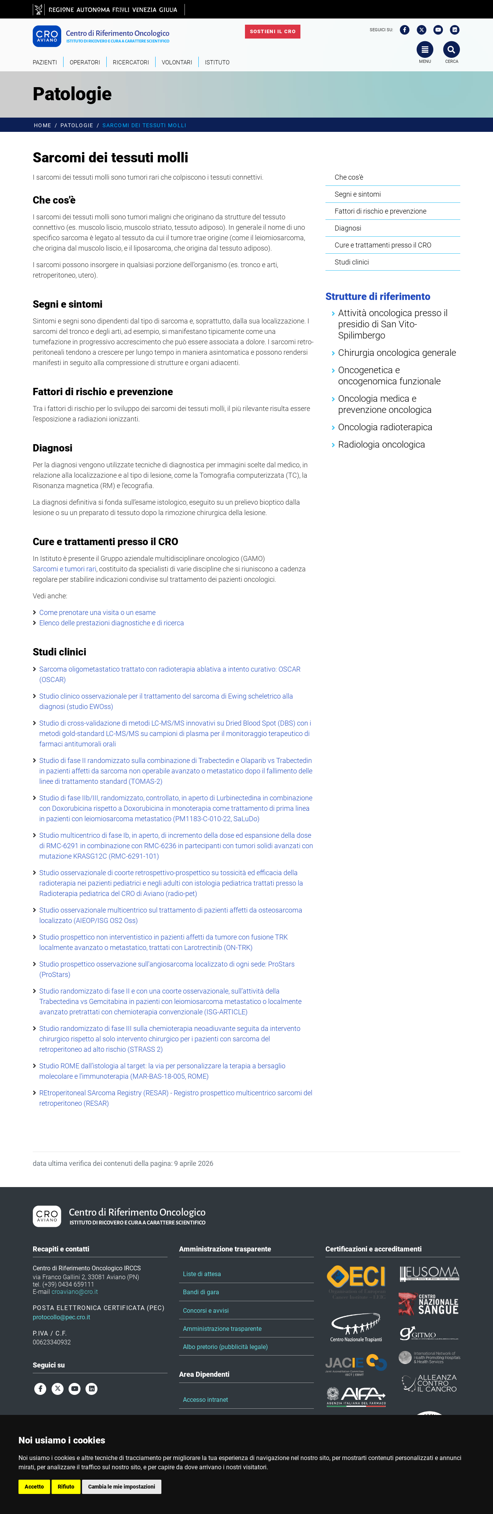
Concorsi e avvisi (206, 1310)
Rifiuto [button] (66, 1487)
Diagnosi (348, 228)
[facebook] (402, 30)
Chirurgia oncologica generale (397, 352)
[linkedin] (452, 30)
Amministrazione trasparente (222, 1328)
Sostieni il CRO (273, 31)
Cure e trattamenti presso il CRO (383, 245)
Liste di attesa (202, 1274)
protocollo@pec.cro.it (61, 1317)
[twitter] (419, 30)
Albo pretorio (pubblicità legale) (225, 1347)
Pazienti (45, 62)
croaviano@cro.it (75, 1291)
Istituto (217, 62)
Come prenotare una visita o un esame (97, 612)
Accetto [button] (34, 1487)
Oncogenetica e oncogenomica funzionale (389, 376)
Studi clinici (352, 262)
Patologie (77, 125)
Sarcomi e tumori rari (64, 569)
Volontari (177, 62)
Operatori (85, 62)
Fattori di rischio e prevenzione (380, 211)
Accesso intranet (205, 1399)
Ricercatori (131, 62)
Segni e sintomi (358, 194)
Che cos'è (349, 177)
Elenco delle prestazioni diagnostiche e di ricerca (111, 623)
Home (42, 125)
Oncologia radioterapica (385, 427)
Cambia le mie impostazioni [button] (121, 1487)
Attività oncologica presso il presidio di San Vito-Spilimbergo (393, 324)
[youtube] (435, 30)
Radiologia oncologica (381, 444)
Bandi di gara (201, 1292)
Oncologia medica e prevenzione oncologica (385, 404)
